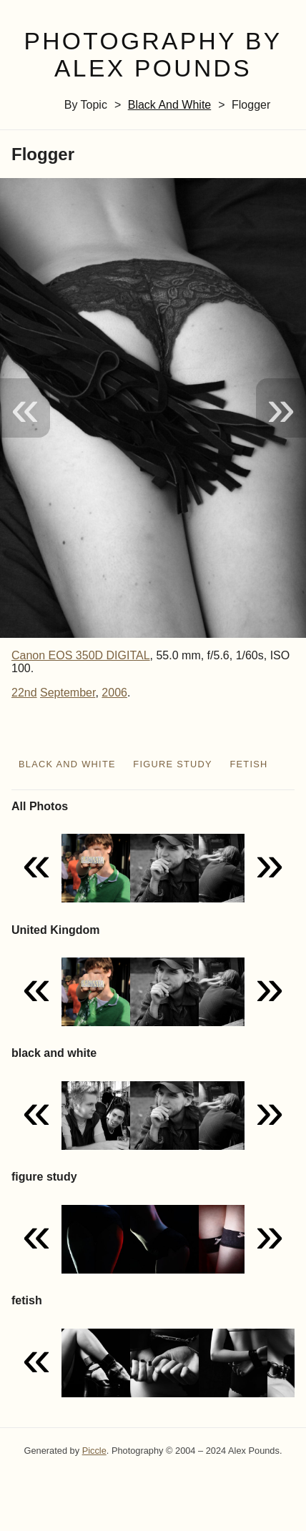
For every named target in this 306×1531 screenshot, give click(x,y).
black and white (170, 105)
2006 (114, 692)
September (67, 692)
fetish (248, 764)
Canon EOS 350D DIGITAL (80, 655)
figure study (172, 764)
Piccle (94, 1450)
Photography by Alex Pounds (153, 55)
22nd (24, 692)
